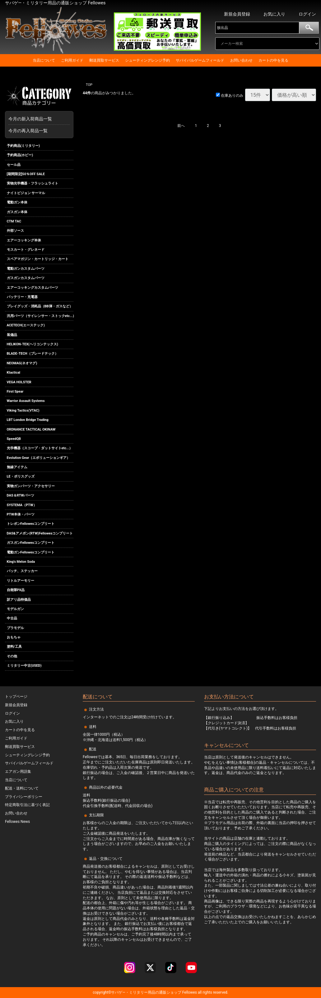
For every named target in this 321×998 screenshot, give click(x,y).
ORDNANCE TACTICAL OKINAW (31, 429)
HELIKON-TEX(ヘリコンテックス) (32, 344)
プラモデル (15, 628)
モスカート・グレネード (25, 250)
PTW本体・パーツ (21, 514)
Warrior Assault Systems (26, 401)
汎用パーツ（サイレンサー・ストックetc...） (40, 316)
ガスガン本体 (17, 212)
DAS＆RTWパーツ (20, 495)
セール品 (14, 165)
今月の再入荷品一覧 (28, 130)
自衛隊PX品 (16, 590)
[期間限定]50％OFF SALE (26, 174)
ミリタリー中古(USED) (24, 666)
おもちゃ (14, 637)
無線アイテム (17, 467)
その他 (12, 656)
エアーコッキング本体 (24, 240)
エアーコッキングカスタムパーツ (32, 288)
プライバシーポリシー (23, 796)
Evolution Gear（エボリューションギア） (38, 458)
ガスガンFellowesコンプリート (31, 543)
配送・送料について (22, 788)
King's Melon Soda (21, 562)
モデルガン (15, 609)
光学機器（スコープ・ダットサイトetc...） (40, 448)
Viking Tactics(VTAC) (23, 410)
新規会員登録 (237, 14)
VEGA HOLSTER (19, 382)
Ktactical (14, 373)
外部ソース (15, 231)
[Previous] (181, 126)
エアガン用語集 (18, 771)
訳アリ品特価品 (19, 600)
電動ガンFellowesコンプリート (31, 552)
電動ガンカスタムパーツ (25, 269)
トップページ (16, 696)
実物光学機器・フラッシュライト (32, 183)
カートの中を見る (273, 60)
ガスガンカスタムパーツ (25, 278)
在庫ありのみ (229, 95)
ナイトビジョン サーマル (26, 193)
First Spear (15, 391)
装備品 (12, 335)
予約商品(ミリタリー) (23, 146)
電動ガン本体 (17, 202)
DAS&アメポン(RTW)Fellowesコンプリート (40, 533)
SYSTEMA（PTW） (22, 505)
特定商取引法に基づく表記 (27, 805)
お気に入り (274, 14)
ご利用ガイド (72, 60)
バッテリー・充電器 (22, 297)
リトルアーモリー (20, 581)
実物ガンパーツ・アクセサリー (31, 486)
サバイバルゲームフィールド (200, 60)
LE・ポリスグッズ (21, 477)
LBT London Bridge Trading (28, 420)
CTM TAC (14, 221)
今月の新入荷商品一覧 (37, 118)
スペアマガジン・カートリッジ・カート (37, 259)
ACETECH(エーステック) (26, 325)
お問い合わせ (241, 60)
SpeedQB (14, 439)
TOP (89, 85)
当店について (44, 60)
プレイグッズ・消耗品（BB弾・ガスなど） (40, 307)
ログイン (307, 14)
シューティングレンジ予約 (147, 60)
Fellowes (189, 992)
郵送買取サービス (104, 60)
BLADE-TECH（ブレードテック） (32, 354)
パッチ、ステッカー (22, 571)
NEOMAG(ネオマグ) (22, 363)
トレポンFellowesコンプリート (31, 524)
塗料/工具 (14, 647)
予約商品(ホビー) (20, 155)
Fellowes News (17, 821)
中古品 (12, 618)
